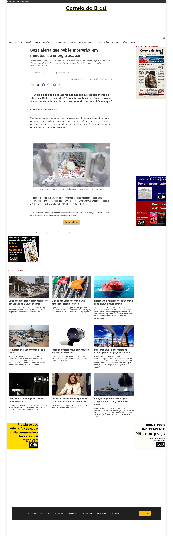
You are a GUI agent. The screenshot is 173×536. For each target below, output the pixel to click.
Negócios (47, 42)
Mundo (82, 42)
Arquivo (134, 42)
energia (46, 233)
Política (18, 42)
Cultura (115, 42)
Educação (104, 42)
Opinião (28, 42)
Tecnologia (60, 42)
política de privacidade (111, 513)
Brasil (38, 42)
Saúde (124, 42)
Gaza (53, 233)
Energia (72, 42)
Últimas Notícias (40, 72)
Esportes (92, 42)
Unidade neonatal (64, 233)
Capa (10, 42)
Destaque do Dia (58, 72)
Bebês (38, 233)
